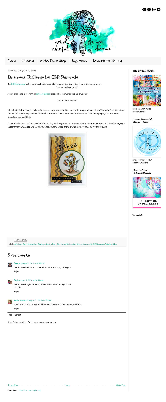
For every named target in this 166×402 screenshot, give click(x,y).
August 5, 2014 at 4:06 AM (40, 300)
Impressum (79, 61)
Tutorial (108, 244)
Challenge (41, 244)
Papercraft (87, 244)
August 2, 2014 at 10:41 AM (31, 280)
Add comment (15, 315)
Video (114, 244)
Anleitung (18, 244)
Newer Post (13, 385)
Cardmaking (32, 244)
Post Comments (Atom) (30, 390)
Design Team (51, 244)
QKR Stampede (18, 84)
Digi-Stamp (61, 244)
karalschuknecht (21, 300)
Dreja (16, 280)
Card (25, 244)
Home (12, 61)
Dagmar (17, 263)
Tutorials (28, 61)
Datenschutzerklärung (107, 61)
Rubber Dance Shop (53, 61)
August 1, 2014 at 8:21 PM (32, 263)
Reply (16, 272)
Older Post (121, 385)
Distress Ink (71, 244)
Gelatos (79, 244)
